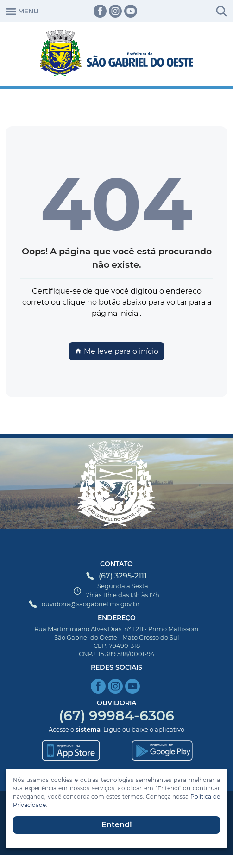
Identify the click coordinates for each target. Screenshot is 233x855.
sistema (88, 729)
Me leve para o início (116, 351)
